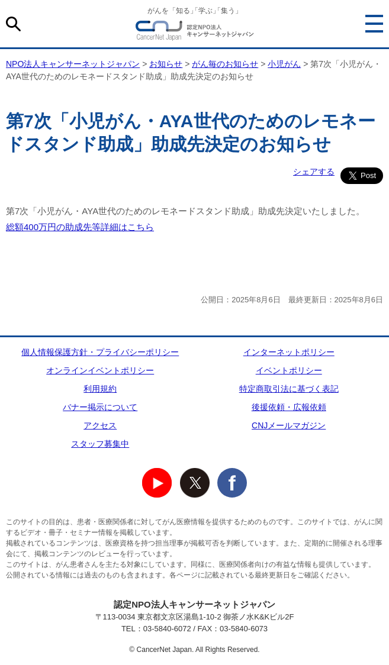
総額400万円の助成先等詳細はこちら (80, 227)
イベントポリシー (289, 370)
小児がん (284, 64)
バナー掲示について (100, 407)
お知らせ (165, 64)
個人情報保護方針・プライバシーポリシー (100, 352)
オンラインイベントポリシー (100, 370)
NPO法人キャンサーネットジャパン (195, 32)
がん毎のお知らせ (225, 64)
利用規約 (100, 388)
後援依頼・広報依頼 (289, 407)
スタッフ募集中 (100, 443)
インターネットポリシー (289, 352)
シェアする (314, 171)
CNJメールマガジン (289, 425)
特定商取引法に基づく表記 (289, 388)
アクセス (100, 425)
